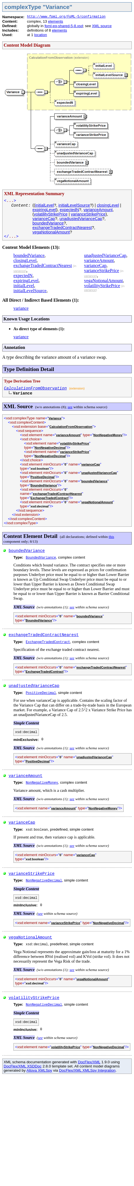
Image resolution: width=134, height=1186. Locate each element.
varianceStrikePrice (88, 214)
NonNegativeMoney (108, 435)
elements (55, 21)
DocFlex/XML (89, 1062)
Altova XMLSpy (39, 1070)
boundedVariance (48, 223)
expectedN (69, 209)
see (70, 407)
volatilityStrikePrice (51, 214)
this (111, 537)
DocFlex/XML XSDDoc (22, 1066)
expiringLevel (44, 209)
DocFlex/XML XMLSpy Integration (87, 1070)
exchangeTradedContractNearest (62, 227)
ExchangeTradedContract (49, 498)
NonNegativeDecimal (50, 447)
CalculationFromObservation (35, 388)
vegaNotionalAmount (51, 232)
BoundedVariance (43, 485)
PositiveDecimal (42, 477)
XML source (102, 26)
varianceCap (43, 218)
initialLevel (44, 205)
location (40, 35)
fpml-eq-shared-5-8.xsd (63, 26)
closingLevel (108, 205)
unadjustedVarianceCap (81, 218)
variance (19, 271)
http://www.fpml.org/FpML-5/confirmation (66, 17)
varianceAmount (97, 209)
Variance (55, 418)
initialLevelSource (74, 205)
